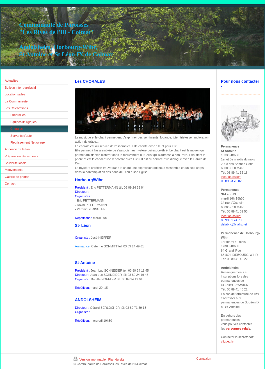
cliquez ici (227, 341)
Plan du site (116, 359)
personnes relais (238, 328)
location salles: (231, 176)
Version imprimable (90, 359)
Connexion (203, 358)
